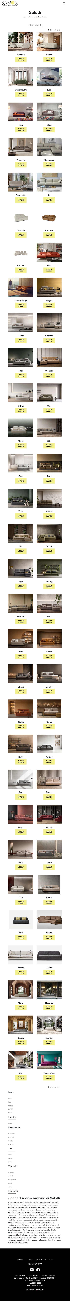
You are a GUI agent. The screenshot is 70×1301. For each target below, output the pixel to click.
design (10, 1158)
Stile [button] (10, 1148)
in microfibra (11, 1137)
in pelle (10, 1141)
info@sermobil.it (37, 1285)
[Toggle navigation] (64, 3)
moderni (10, 1162)
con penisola (12, 1179)
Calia (9, 1098)
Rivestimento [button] (14, 1127)
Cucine (30, 1260)
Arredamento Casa (35, 17)
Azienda (20, 1260)
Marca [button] (11, 1092)
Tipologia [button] (12, 1166)
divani (10, 1123)
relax (9, 1187)
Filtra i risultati (35, 25)
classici (10, 1155)
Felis (9, 1102)
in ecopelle (11, 1133)
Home (26, 17)
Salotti (44, 17)
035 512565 (36, 1283)
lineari (10, 1183)
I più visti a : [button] (13, 1191)
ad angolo (11, 1172)
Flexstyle (10, 1105)
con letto (10, 1176)
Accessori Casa (35, 1264)
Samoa (10, 1113)
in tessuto (11, 1144)
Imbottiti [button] (12, 1117)
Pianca (10, 1109)
